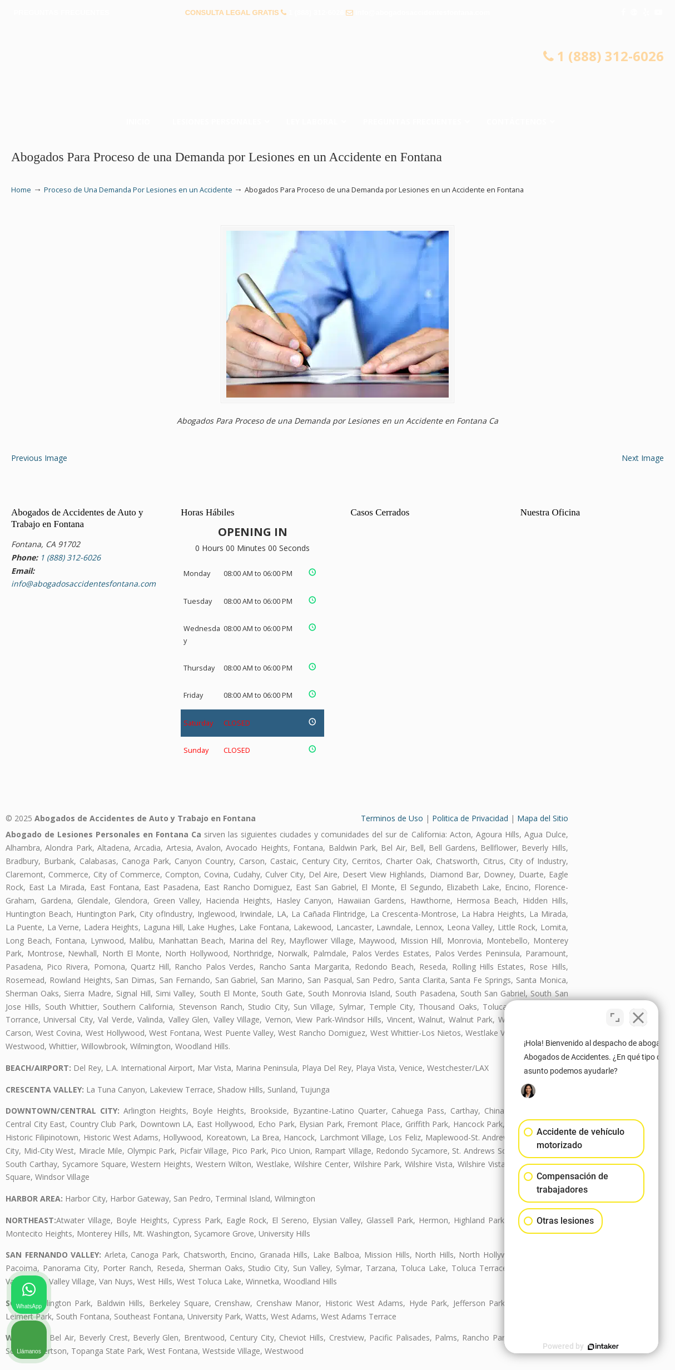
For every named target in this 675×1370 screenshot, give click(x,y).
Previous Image (39, 458)
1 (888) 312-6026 (316, 12)
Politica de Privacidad (470, 818)
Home (21, 190)
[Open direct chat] (615, 1015)
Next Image (643, 458)
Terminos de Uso (392, 818)
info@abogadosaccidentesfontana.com (422, 12)
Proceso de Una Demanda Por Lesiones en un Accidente (138, 190)
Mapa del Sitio (542, 818)
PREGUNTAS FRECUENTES (62, 12)
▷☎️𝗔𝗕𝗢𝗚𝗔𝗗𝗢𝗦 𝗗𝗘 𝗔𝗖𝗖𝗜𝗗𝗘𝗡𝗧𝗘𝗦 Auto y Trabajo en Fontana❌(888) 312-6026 (337, 69)
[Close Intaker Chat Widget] (638, 1015)
